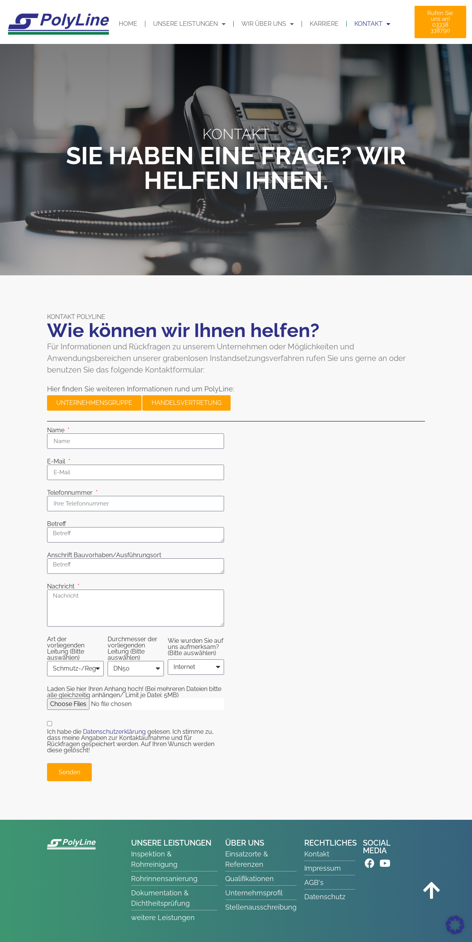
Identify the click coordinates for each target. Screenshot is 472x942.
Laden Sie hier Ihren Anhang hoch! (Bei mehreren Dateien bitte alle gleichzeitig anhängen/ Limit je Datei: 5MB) (134, 692)
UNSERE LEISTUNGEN (189, 24)
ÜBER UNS (244, 843)
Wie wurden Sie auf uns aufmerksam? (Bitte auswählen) (195, 647)
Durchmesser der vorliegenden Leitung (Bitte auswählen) (132, 648)
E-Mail (57, 461)
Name (56, 430)
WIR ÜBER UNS (267, 24)
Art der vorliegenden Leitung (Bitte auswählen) (65, 648)
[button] (455, 925)
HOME (128, 23)
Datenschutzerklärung (115, 731)
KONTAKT (372, 24)
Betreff (56, 524)
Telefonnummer (70, 493)
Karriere (324, 23)
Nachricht (61, 586)
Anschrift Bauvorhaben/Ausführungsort (104, 555)
